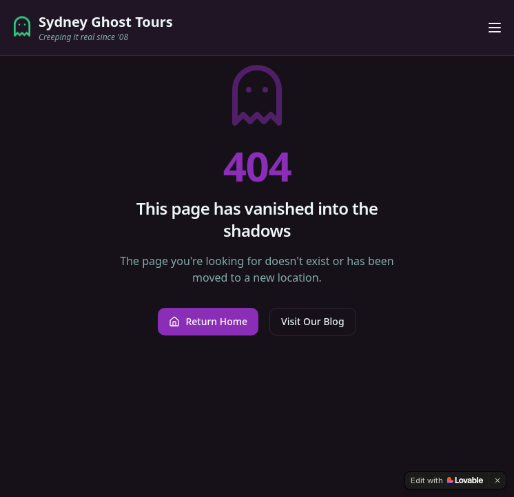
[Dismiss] (497, 480)
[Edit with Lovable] (447, 480)
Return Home (208, 321)
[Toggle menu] (494, 27)
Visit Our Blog (312, 321)
